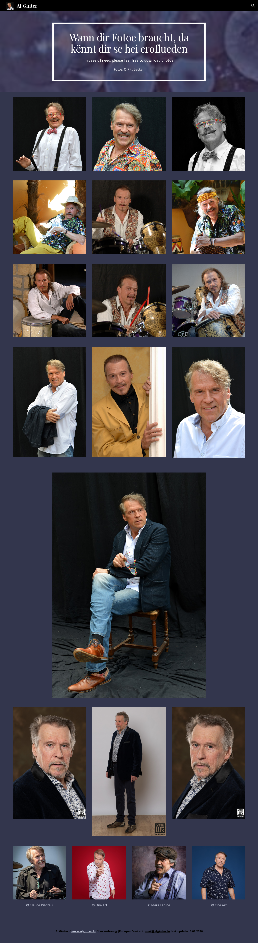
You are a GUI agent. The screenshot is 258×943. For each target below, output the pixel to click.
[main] (129, 52)
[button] (253, 5)
